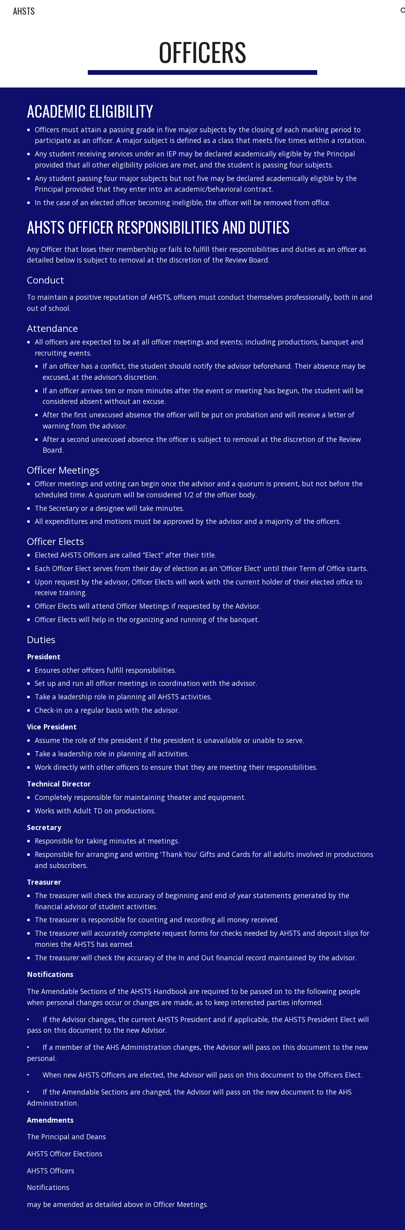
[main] (202, 55)
